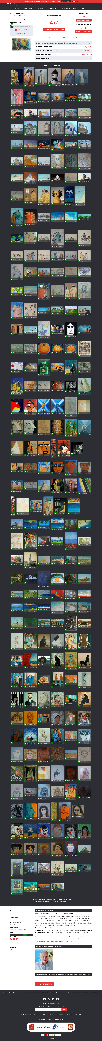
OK (64, 1009)
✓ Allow (24, 934)
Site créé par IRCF (51, 1037)
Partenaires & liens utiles (63, 993)
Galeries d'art (52, 8)
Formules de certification (68, 8)
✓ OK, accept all (66, 1)
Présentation (13, 993)
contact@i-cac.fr (76, 1014)
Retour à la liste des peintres (83, 20)
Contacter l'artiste (44, 984)
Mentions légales (76, 993)
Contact (82, 8)
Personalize (75, 1)
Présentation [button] (28, 8)
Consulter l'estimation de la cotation (54, 29)
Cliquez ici (65, 37)
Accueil (17, 8)
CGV (51, 995)
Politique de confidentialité (90, 993)
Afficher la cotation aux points (83, 31)
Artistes (40, 8)
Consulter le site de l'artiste (18, 930)
